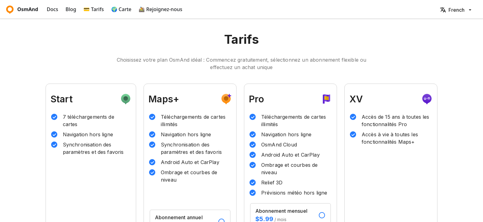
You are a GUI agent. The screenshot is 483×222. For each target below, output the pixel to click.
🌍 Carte (121, 9)
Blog (71, 9)
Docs (52, 9)
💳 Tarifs (94, 9)
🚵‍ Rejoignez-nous (160, 9)
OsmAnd (22, 9)
